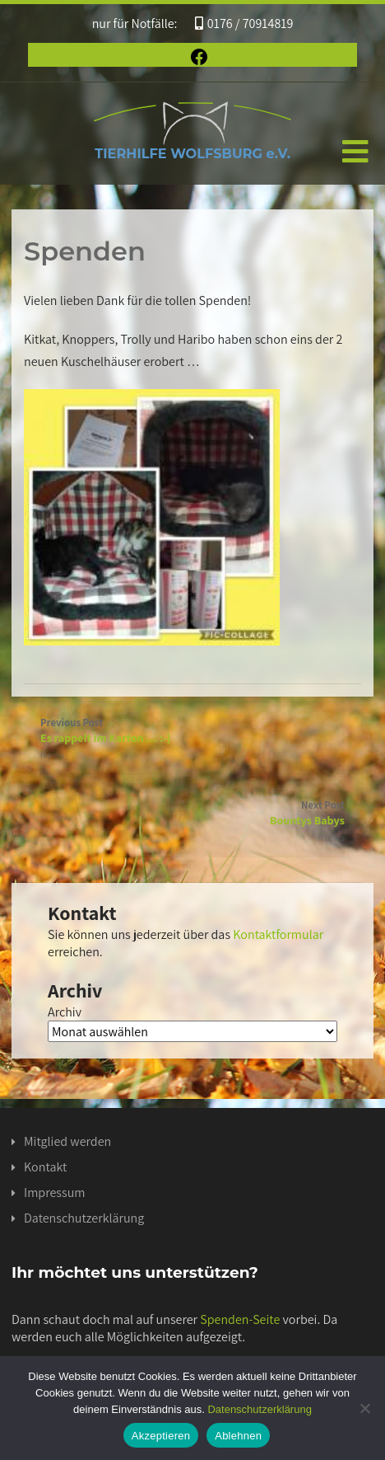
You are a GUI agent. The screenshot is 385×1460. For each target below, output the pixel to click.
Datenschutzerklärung (84, 1218)
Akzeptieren (161, 1435)
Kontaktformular (278, 934)
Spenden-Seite (240, 1319)
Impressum (54, 1192)
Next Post (192, 813)
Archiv (64, 1012)
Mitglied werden (67, 1141)
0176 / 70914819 (244, 23)
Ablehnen (238, 1435)
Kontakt (45, 1167)
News (52, 755)
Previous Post (192, 730)
